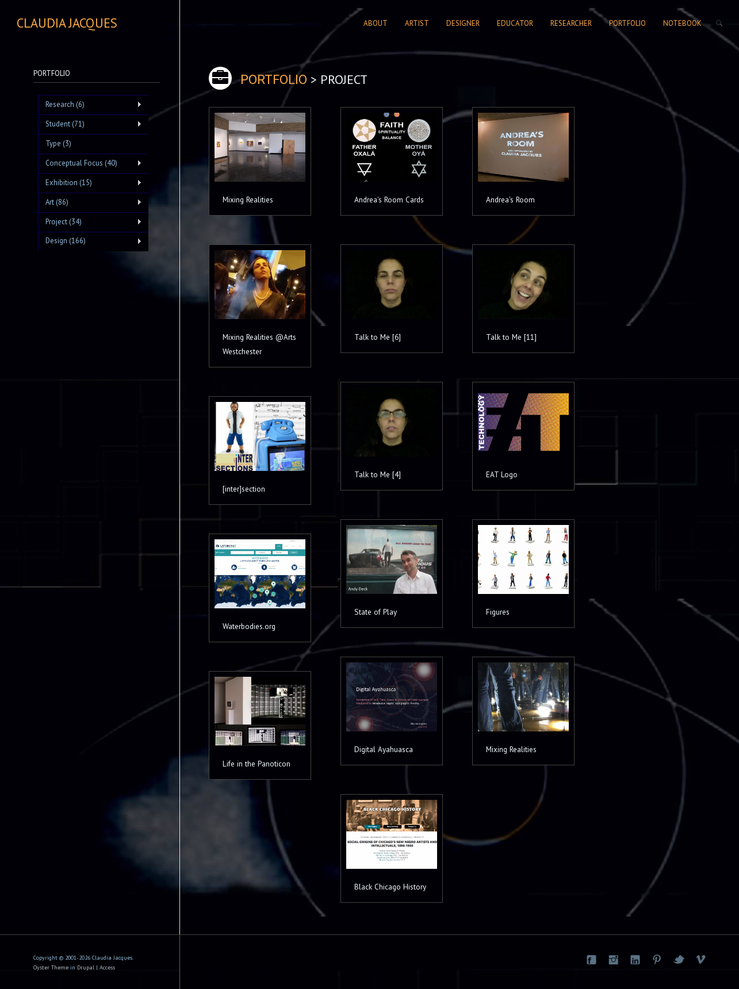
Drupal (85, 967)
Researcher (571, 23)
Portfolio (627, 23)
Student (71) (90, 124)
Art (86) (90, 202)
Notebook (682, 23)
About (375, 23)
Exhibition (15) (90, 183)
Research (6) (90, 104)
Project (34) (90, 222)
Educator (515, 23)
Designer (463, 23)
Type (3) (58, 143)
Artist (417, 23)
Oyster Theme (50, 967)
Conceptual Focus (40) (90, 163)
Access (107, 967)
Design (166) (90, 241)
